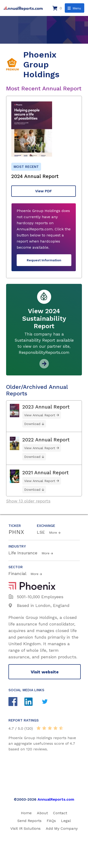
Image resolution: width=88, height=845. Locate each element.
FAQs (51, 820)
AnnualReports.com (56, 799)
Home (26, 813)
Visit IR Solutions (25, 828)
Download (32, 424)
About (42, 813)
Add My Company (62, 828)
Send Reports (29, 820)
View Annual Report (39, 415)
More (53, 532)
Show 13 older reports (28, 500)
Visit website (45, 671)
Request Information (44, 260)
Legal (66, 820)
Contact (60, 813)
